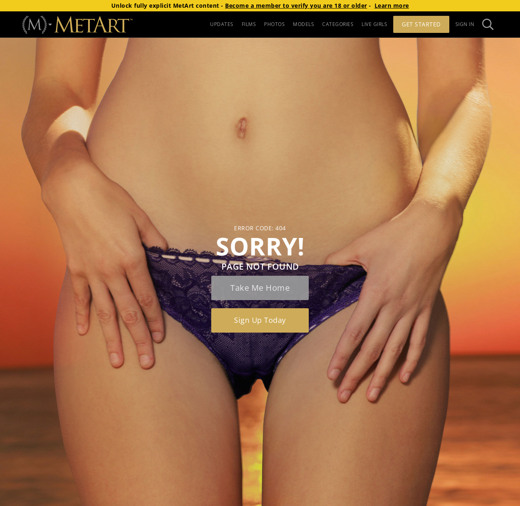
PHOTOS (274, 24)
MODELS (303, 24)
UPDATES (222, 24)
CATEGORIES (337, 24)
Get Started (421, 24)
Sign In (464, 24)
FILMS (249, 24)
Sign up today (260, 320)
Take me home (260, 287)
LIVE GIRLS (374, 24)
